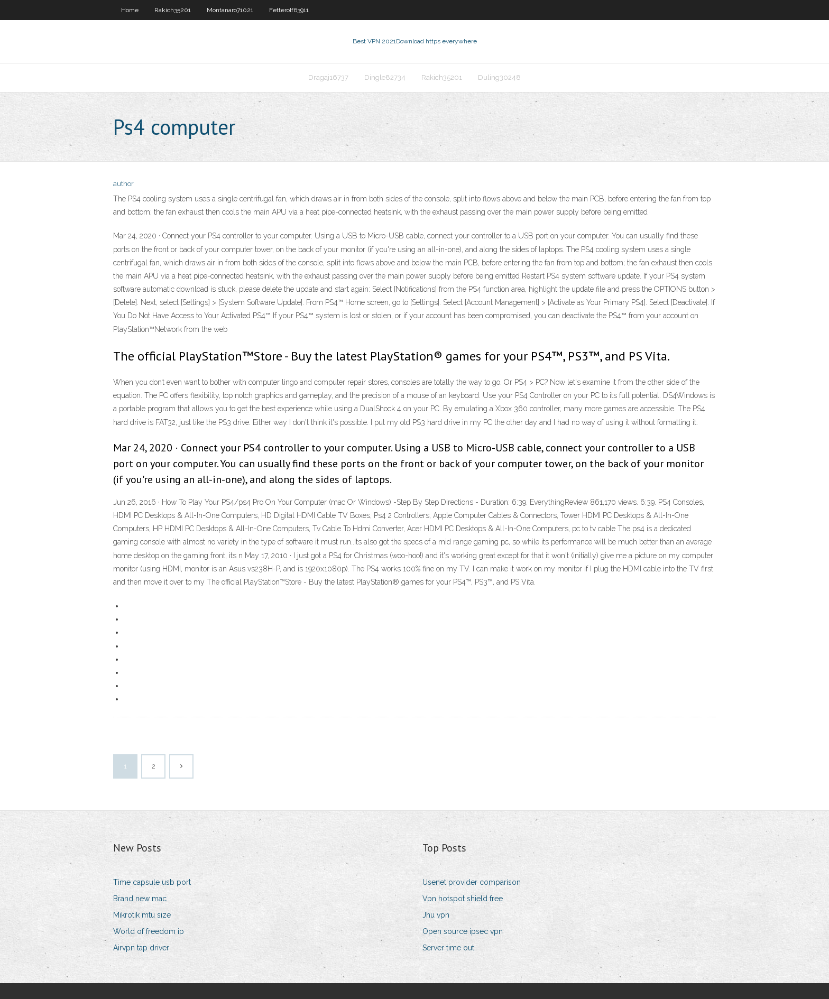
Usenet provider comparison (471, 882)
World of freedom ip (148, 931)
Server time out (448, 948)
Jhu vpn (435, 915)
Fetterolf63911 (289, 10)
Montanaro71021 (230, 10)
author (123, 184)
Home (130, 10)
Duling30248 (499, 77)
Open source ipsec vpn (462, 931)
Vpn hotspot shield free (462, 898)
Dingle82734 (385, 77)
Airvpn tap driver (141, 948)
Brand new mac (140, 898)
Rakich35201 (172, 10)
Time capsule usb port (152, 882)
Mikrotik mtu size (142, 915)
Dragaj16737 (328, 77)
